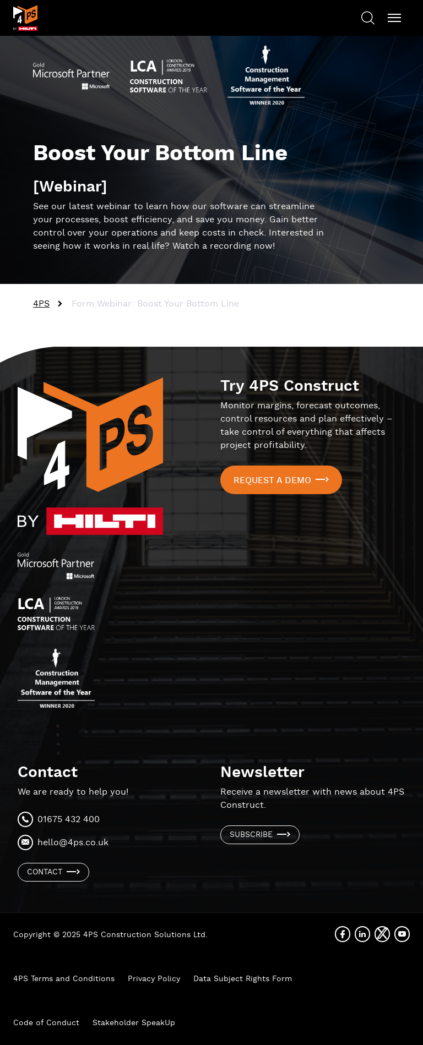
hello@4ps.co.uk (73, 843)
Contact (44, 872)
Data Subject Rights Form (242, 979)
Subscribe (251, 835)
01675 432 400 (68, 819)
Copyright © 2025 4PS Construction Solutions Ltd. (110, 935)
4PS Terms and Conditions (64, 979)
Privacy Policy (154, 979)
